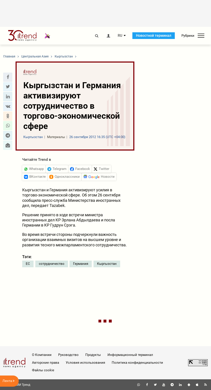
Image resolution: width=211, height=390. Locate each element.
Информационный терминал (130, 355)
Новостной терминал (153, 35)
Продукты (93, 355)
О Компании (42, 355)
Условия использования (85, 363)
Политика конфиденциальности (137, 363)
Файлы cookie (43, 370)
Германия (80, 264)
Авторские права (45, 363)
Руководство (68, 355)
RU (120, 35)
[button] (8, 77)
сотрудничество (51, 264)
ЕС (28, 264)
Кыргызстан (107, 264)
